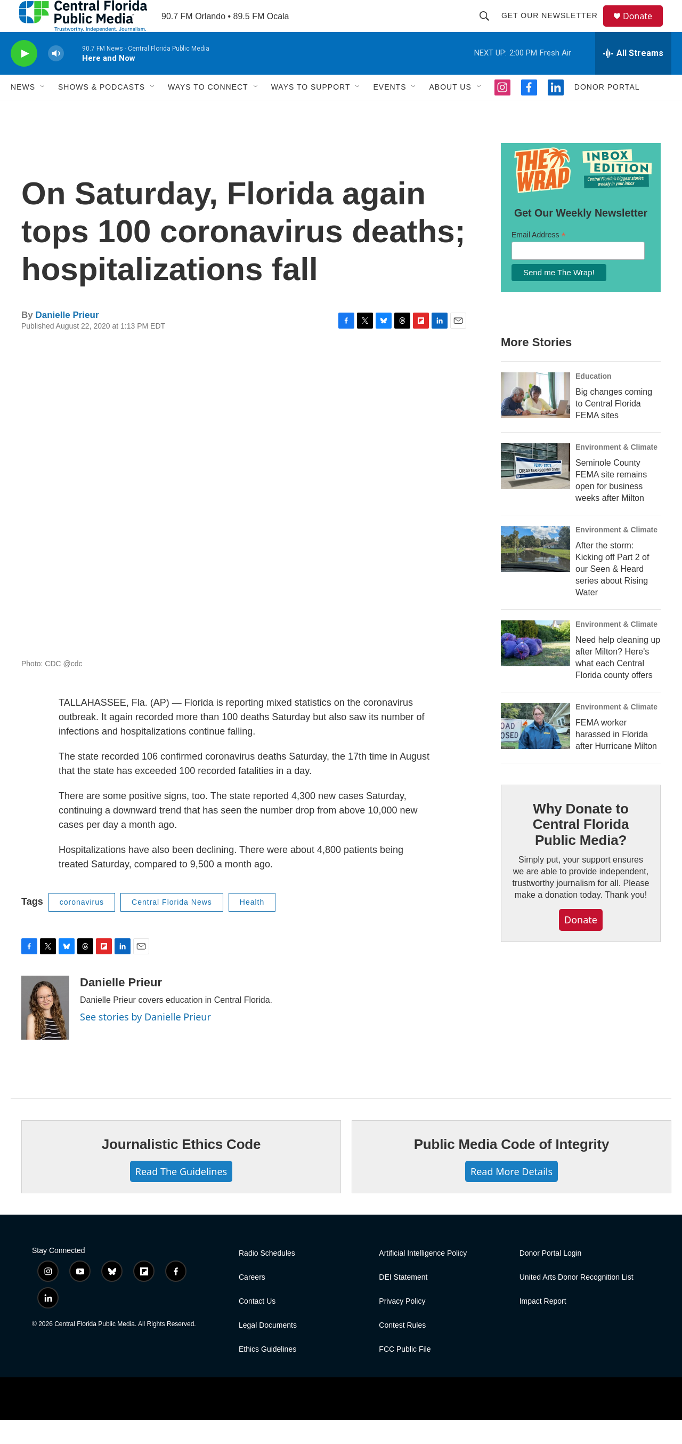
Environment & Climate (616, 471)
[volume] (56, 78)
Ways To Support (311, 111)
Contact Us (257, 1325)
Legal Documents (268, 1349)
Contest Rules (402, 1349)
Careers (252, 1301)
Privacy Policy (402, 1325)
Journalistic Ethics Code (181, 1168)
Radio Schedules (267, 1277)
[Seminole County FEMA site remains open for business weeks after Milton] (535, 490)
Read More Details (511, 1195)
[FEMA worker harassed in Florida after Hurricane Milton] (535, 750)
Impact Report (542, 1325)
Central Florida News (172, 926)
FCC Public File (405, 1373)
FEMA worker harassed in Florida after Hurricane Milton (616, 758)
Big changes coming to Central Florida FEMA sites (613, 427)
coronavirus (82, 926)
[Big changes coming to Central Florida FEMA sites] (535, 419)
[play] (24, 77)
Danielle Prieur (67, 339)
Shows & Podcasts (101, 111)
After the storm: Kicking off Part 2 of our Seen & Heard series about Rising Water (612, 593)
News (23, 111)
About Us (450, 111)
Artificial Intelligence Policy (423, 1277)
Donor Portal (607, 111)
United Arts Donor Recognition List (576, 1301)
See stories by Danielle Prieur (145, 1040)
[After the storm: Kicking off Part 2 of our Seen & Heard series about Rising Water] (535, 573)
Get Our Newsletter (554, 27)
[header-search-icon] (489, 28)
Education (593, 400)
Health (252, 926)
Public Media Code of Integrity (512, 1168)
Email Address (539, 259)
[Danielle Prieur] (45, 1032)
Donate (644, 28)
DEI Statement (403, 1301)
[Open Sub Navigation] (43, 111)
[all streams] (633, 77)
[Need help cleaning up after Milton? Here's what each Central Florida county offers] (535, 667)
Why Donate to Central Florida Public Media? (581, 849)
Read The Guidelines (181, 1195)
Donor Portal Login (550, 1277)
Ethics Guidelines (267, 1373)
